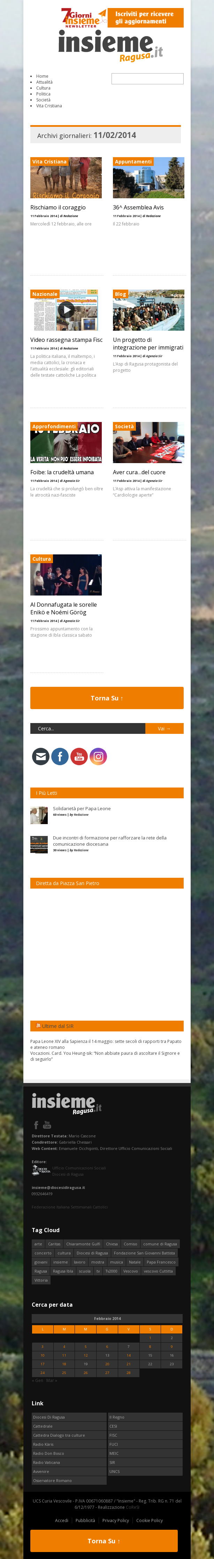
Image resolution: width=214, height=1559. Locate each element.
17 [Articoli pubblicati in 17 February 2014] (42, 1364)
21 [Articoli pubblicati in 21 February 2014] (129, 1364)
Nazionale (45, 294)
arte (38, 1243)
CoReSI (132, 1507)
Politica (43, 94)
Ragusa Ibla (63, 1271)
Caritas (54, 1243)
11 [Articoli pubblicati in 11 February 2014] (64, 1355)
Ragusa (41, 1271)
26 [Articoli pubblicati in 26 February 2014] (86, 1372)
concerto (43, 1252)
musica (116, 1262)
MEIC (114, 1453)
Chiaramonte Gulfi (83, 1243)
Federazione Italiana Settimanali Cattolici (70, 1206)
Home (42, 76)
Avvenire (41, 1471)
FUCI (113, 1444)
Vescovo (130, 1271)
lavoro (79, 1262)
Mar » (51, 1380)
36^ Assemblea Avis (137, 207)
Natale (135, 1262)
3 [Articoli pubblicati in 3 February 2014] (42, 1346)
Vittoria (41, 1280)
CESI (113, 1426)
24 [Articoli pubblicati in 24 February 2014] (42, 1372)
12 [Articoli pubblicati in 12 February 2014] (86, 1355)
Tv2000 (111, 1271)
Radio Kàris (43, 1444)
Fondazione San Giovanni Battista (144, 1252)
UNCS (114, 1471)
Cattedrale (43, 1426)
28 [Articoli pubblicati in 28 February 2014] (129, 1372)
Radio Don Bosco (48, 1453)
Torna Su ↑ (107, 698)
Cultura (43, 88)
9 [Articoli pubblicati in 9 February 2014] (172, 1346)
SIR (112, 1462)
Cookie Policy (149, 1520)
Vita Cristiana (49, 106)
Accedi (61, 1520)
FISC (113, 1435)
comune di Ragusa (160, 1243)
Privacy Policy (115, 1520)
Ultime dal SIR (58, 1026)
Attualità (44, 82)
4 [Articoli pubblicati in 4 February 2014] (64, 1346)
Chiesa (112, 1243)
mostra (97, 1262)
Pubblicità (85, 1520)
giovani (41, 1262)
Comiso (130, 1243)
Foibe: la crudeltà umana (62, 472)
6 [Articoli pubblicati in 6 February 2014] (107, 1346)
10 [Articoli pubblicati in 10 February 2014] (42, 1355)
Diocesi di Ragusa (92, 1252)
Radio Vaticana (46, 1462)
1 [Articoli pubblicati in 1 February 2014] (150, 1338)
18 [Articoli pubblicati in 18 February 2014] (64, 1364)
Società (43, 100)
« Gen (37, 1380)
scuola (85, 1271)
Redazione (81, 814)
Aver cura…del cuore (138, 472)
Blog (119, 294)
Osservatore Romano (52, 1480)
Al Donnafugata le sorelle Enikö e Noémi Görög (63, 608)
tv (98, 1271)
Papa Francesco (161, 1262)
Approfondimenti (54, 426)
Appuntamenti (132, 161)
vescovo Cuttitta (158, 1271)
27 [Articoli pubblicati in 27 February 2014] (107, 1372)
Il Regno (116, 1417)
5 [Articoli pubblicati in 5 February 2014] (86, 1346)
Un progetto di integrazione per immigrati (147, 343)
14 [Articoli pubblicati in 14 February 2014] (129, 1355)
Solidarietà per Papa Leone (82, 808)
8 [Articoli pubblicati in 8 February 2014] (150, 1346)
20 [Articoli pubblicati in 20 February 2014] (107, 1364)
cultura (64, 1252)
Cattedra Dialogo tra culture (59, 1435)
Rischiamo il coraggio (58, 207)
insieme (60, 1262)
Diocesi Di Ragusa (49, 1417)
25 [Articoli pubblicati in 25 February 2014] (64, 1372)
